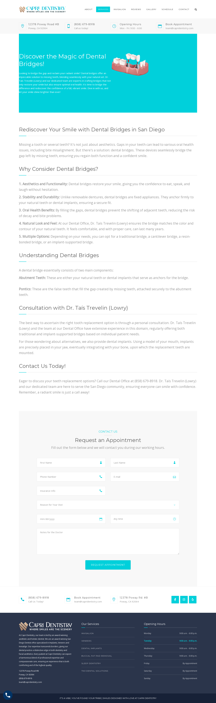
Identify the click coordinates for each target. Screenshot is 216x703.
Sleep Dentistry (91, 663)
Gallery (151, 9)
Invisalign (120, 9)
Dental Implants (91, 648)
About (89, 9)
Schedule (167, 9)
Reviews (136, 9)
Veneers (86, 641)
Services (103, 9)
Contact (184, 9)
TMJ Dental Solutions (94, 671)
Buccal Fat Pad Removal (96, 656)
